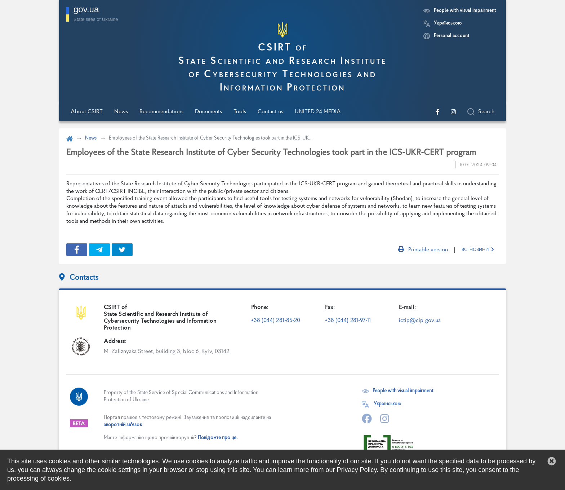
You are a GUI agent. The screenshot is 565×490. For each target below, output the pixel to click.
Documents (208, 112)
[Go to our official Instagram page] (453, 111)
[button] (552, 461)
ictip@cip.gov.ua (420, 320)
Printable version (423, 250)
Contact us (270, 112)
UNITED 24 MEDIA (318, 112)
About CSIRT (87, 112)
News (121, 112)
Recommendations (161, 112)
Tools (239, 112)
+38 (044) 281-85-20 (276, 320)
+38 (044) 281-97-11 (348, 320)
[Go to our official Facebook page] (437, 111)
